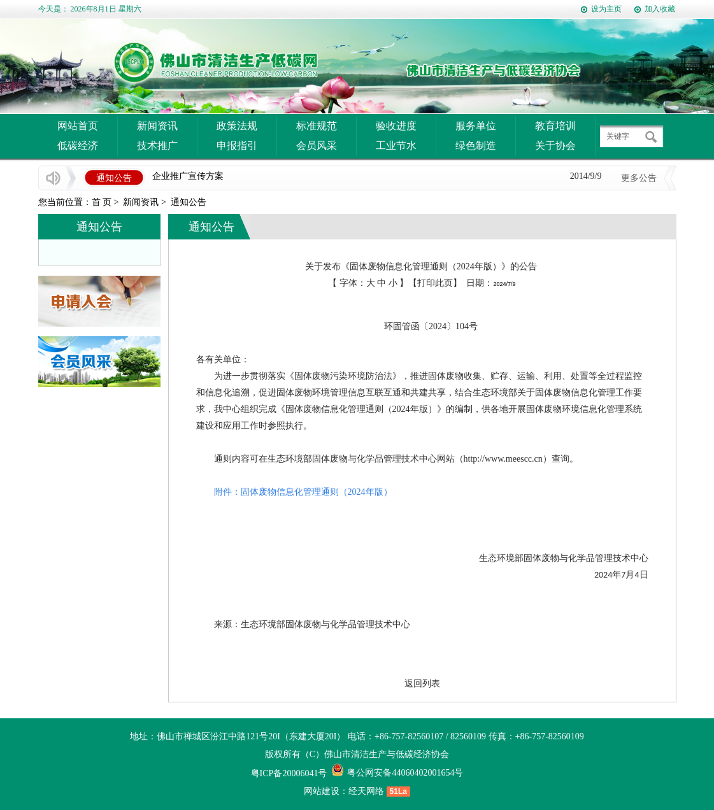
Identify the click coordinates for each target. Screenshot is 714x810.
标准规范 (316, 125)
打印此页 (435, 283)
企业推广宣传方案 (188, 176)
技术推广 (157, 145)
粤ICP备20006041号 (289, 773)
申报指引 (237, 145)
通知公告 (188, 202)
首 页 (102, 202)
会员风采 (316, 145)
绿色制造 (475, 145)
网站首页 (77, 125)
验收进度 (396, 125)
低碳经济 (77, 145)
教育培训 (555, 125)
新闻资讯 (157, 125)
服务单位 (475, 125)
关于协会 (555, 145)
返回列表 (422, 683)
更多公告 (639, 178)
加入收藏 (660, 8)
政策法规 (237, 125)
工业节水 (396, 145)
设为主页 (606, 8)
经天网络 (366, 791)
